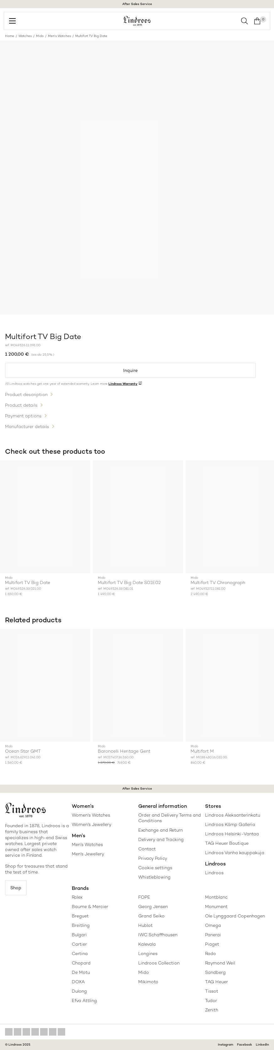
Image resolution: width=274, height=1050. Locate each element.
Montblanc (216, 897)
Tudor (211, 1000)
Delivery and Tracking (161, 839)
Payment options (23, 416)
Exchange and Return (160, 830)
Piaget (212, 944)
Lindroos (214, 872)
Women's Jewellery (91, 824)
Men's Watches (59, 36)
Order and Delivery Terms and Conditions (169, 817)
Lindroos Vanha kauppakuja (234, 852)
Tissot (211, 991)
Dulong (79, 991)
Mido (40, 36)
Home (9, 36)
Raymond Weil (220, 963)
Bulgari (79, 935)
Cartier (79, 944)
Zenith (211, 1010)
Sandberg (215, 972)
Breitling (81, 925)
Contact (147, 849)
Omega (213, 925)
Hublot (145, 925)
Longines (147, 953)
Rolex (77, 897)
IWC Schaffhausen (157, 935)
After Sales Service (137, 4)
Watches (25, 36)
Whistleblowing (154, 877)
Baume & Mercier (90, 906)
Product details (21, 405)
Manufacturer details (27, 426)
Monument (216, 906)
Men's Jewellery (88, 854)
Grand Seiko (151, 916)
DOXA (78, 982)
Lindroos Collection (159, 963)
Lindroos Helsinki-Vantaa (232, 834)
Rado (210, 953)
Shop (15, 888)
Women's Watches (91, 815)
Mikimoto (148, 982)
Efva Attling (84, 1000)
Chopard (81, 963)
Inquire (130, 370)
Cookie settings (155, 867)
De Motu (81, 972)
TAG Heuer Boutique (227, 843)
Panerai (213, 935)
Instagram (225, 1044)
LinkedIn (262, 1044)
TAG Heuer (216, 982)
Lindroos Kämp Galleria (230, 824)
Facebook (244, 1044)
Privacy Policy (152, 858)
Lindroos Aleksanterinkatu (232, 815)
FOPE (144, 897)
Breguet (80, 916)
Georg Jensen (153, 906)
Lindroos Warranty (122, 384)
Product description (26, 394)
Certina (80, 953)
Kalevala (147, 944)
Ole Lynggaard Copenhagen (235, 916)
